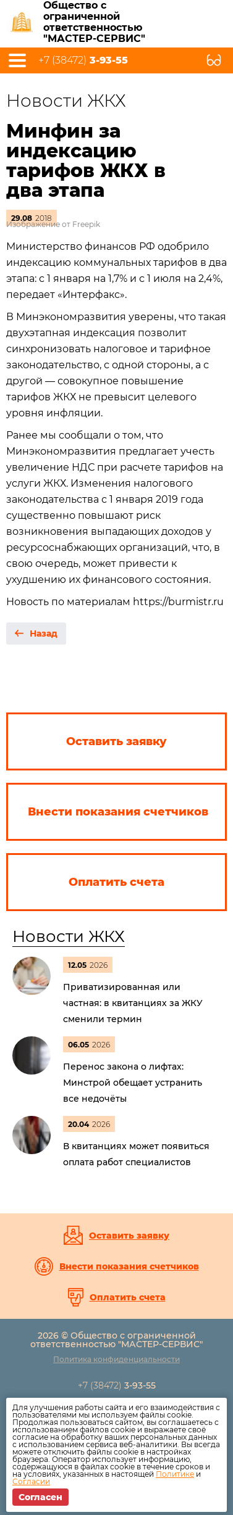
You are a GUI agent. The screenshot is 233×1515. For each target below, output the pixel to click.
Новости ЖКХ (68, 936)
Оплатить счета (128, 1297)
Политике (175, 1474)
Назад (43, 633)
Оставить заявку (129, 1235)
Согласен (40, 1497)
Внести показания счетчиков (129, 1266)
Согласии (31, 1481)
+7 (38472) (83, 60)
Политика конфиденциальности (116, 1359)
